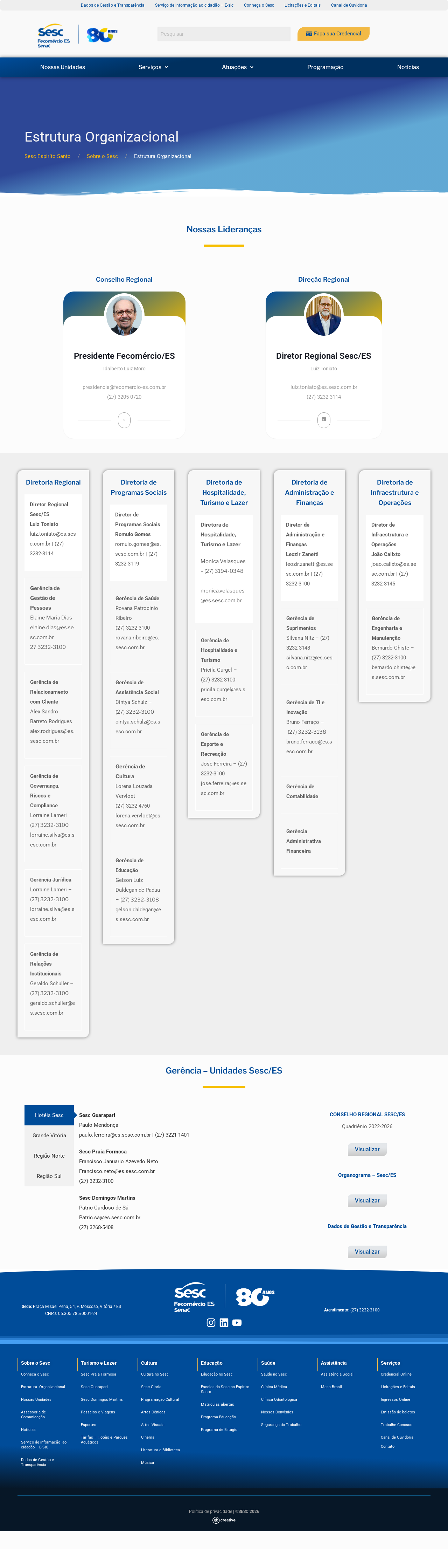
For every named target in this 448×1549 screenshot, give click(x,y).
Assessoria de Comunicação (34, 1414)
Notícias (408, 67)
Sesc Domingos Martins (102, 1399)
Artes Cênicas (153, 1412)
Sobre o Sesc (102, 156)
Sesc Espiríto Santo (47, 156)
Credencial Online (396, 1374)
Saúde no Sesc (274, 1374)
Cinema (147, 1437)
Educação (212, 1363)
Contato (387, 1446)
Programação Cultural (160, 1399)
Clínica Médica (274, 1387)
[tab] (49, 1115)
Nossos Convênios (277, 1412)
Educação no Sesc (217, 1374)
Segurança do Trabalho (281, 1425)
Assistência (334, 1363)
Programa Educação (218, 1417)
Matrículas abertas (217, 1404)
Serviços (153, 67)
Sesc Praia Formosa (98, 1374)
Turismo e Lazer (99, 1363)
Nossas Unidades (62, 67)
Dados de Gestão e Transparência (37, 1462)
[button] (153, 67)
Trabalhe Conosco (396, 1425)
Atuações (237, 67)
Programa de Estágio (219, 1429)
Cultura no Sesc (155, 1374)
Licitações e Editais (398, 1387)
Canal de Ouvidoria (397, 1437)
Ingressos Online (395, 1399)
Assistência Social (337, 1374)
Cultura (149, 1363)
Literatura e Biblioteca (160, 1450)
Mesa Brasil (331, 1387)
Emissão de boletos (398, 1412)
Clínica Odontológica (279, 1399)
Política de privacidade (210, 1511)
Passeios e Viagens (98, 1412)
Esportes (88, 1425)
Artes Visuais (152, 1425)
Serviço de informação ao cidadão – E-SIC (43, 1444)
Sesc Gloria (151, 1387)
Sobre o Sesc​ (35, 1363)
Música (147, 1462)
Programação (325, 67)
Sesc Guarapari (94, 1387)
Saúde (268, 1363)
